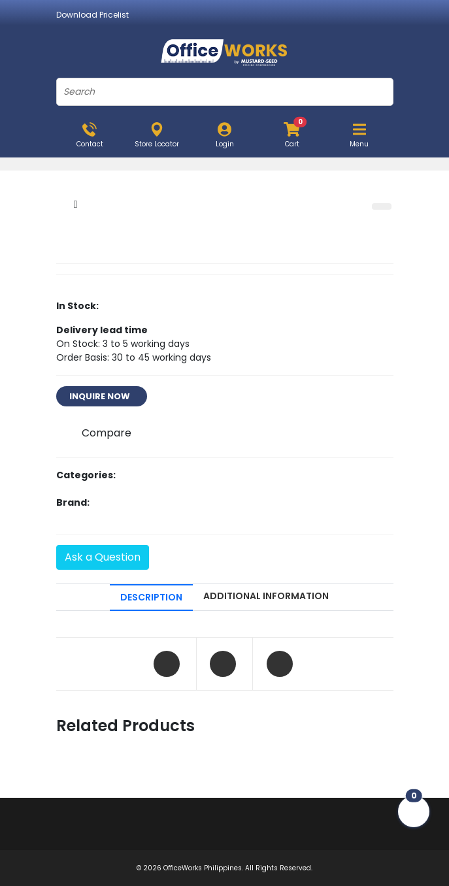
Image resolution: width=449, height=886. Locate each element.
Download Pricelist (92, 14)
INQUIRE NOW (101, 396)
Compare (106, 432)
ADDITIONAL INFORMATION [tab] (266, 595)
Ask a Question (103, 557)
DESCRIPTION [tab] (151, 597)
